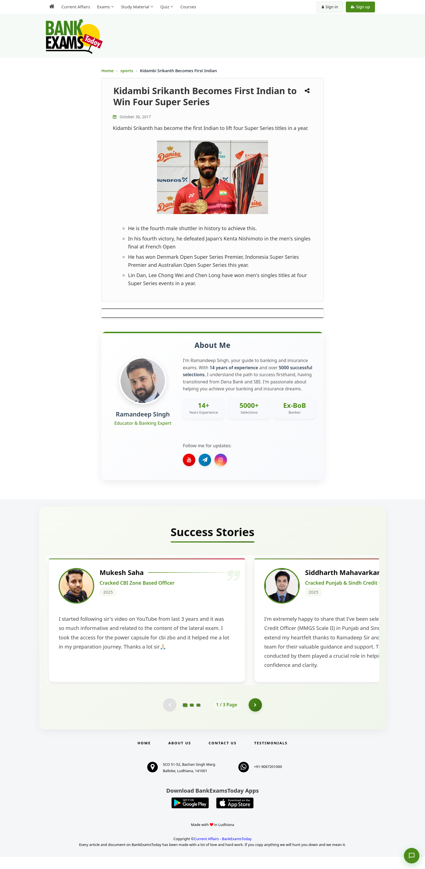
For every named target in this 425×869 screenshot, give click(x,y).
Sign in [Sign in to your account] (330, 6)
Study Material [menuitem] (135, 6)
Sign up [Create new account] (360, 6)
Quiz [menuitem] (164, 6)
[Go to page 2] (192, 717)
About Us (179, 755)
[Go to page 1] (185, 717)
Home (107, 70)
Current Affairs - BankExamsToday (222, 850)
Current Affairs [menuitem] (75, 6)
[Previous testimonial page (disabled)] (169, 717)
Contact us (222, 755)
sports (127, 70)
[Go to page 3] (198, 717)
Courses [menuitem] (188, 6)
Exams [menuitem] (103, 6)
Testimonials (271, 755)
